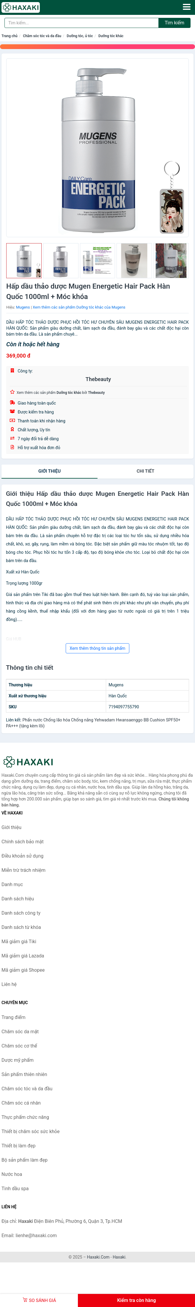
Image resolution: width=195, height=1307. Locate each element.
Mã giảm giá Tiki (18, 941)
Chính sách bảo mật (22, 841)
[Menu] (187, 6)
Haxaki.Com (98, 1257)
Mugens (23, 307)
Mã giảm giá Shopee (23, 970)
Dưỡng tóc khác (110, 36)
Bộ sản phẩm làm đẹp (24, 1160)
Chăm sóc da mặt (20, 1031)
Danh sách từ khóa (21, 927)
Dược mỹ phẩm (17, 1060)
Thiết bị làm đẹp (18, 1146)
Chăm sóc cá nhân (21, 1103)
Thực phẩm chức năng (25, 1117)
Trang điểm (13, 1017)
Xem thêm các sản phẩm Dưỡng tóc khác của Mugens (79, 307)
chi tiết (145, 471)
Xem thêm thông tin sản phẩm (97, 648)
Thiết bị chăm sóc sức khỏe (30, 1131)
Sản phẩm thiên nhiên (24, 1074)
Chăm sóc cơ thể (19, 1046)
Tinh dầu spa (15, 1188)
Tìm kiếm (174, 23)
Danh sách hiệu (17, 899)
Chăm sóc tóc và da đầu (42, 36)
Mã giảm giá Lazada (22, 956)
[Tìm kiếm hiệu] (81, 23)
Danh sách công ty (20, 913)
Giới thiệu (49, 471)
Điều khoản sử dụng (22, 856)
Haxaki (119, 1257)
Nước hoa (11, 1174)
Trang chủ (9, 36)
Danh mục (12, 884)
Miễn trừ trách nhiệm (23, 870)
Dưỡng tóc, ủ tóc (80, 36)
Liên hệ (9, 984)
